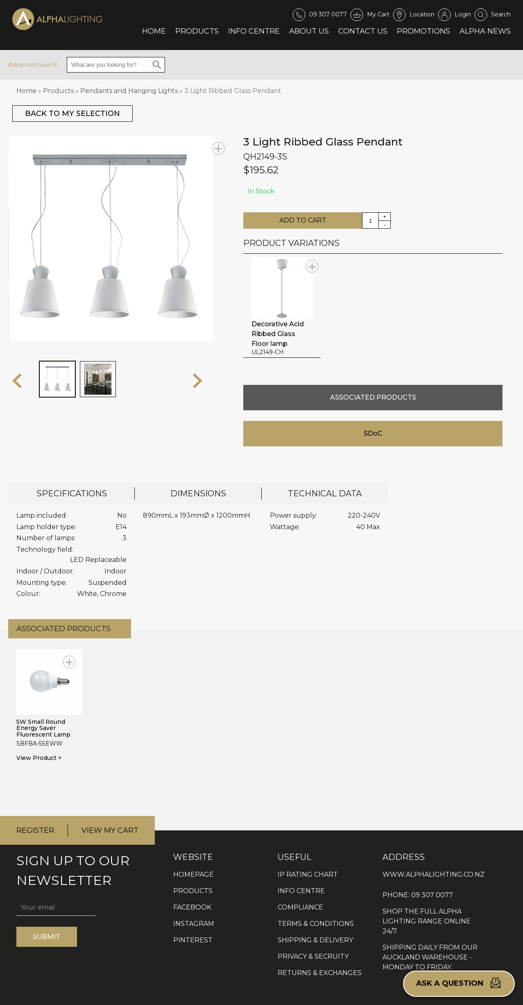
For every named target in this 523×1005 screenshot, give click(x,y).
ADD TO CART (302, 220)
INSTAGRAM (193, 924)
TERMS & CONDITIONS (316, 924)
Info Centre (254, 31)
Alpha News (485, 31)
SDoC (373, 433)
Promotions (423, 31)
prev (17, 380)
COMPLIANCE (300, 907)
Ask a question (459, 983)
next (197, 380)
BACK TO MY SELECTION (72, 113)
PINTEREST (193, 940)
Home (154, 31)
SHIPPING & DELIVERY (315, 940)
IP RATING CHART (308, 874)
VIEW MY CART (110, 830)
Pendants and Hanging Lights (129, 91)
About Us (309, 31)
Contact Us (362, 31)
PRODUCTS (193, 891)
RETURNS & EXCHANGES (320, 973)
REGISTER (35, 830)
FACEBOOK (192, 907)
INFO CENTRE (301, 891)
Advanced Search (33, 64)
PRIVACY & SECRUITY (313, 956)
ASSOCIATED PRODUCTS (373, 397)
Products (197, 31)
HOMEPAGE (193, 874)
